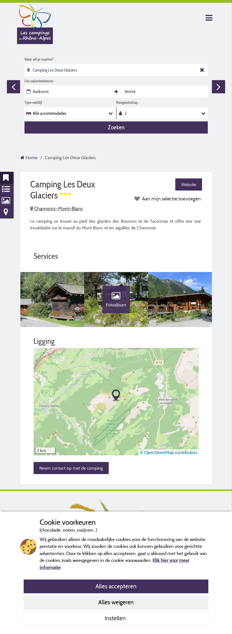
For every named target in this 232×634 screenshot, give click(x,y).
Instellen (116, 618)
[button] (116, 395)
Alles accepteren (116, 586)
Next (218, 86)
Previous (13, 86)
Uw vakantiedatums (38, 80)
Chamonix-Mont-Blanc (56, 208)
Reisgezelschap (127, 102)
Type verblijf (33, 102)
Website (188, 184)
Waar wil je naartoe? (38, 59)
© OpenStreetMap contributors (168, 452)
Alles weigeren (116, 602)
